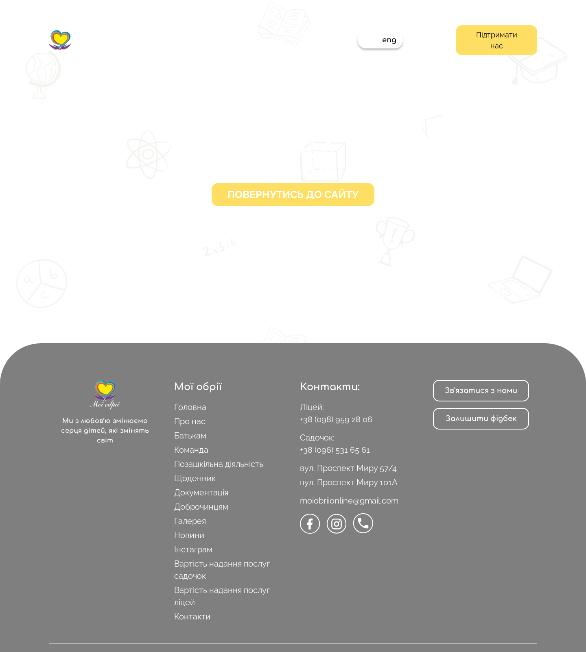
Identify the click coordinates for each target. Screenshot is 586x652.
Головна (190, 407)
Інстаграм (193, 549)
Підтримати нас (496, 40)
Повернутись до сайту (293, 194)
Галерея (190, 521)
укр (371, 40)
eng (389, 40)
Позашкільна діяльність (218, 464)
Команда (191, 450)
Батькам (190, 435)
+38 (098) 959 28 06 (336, 419)
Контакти (192, 616)
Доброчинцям (201, 507)
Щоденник (195, 478)
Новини (189, 535)
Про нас (190, 421)
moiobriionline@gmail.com (349, 501)
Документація (201, 492)
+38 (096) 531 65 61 (335, 450)
